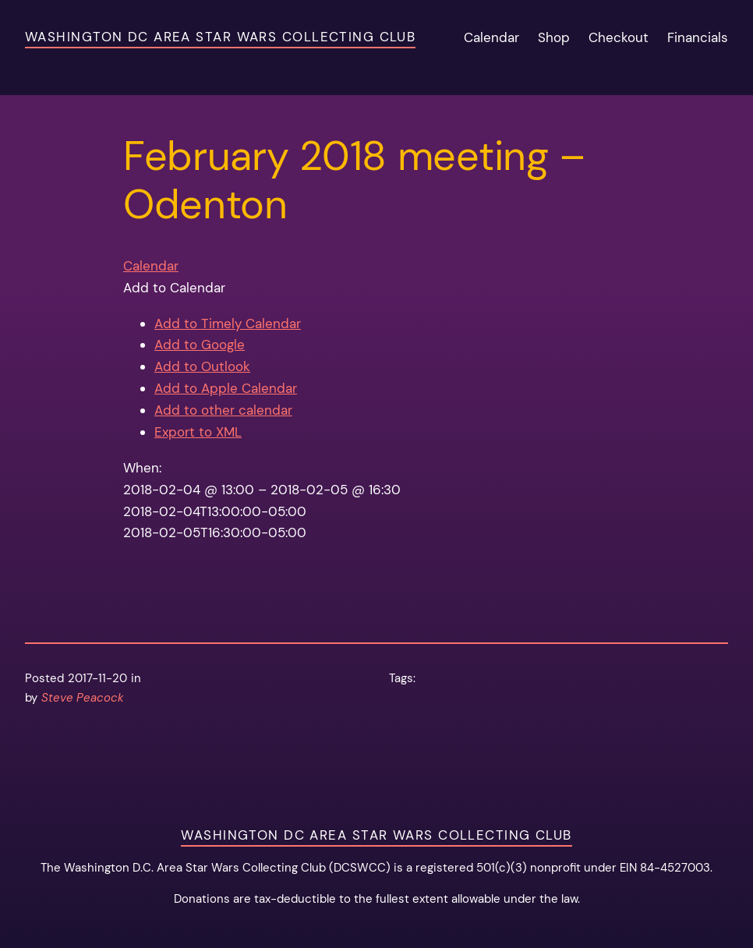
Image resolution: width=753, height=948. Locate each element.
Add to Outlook (202, 366)
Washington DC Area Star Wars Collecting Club (220, 36)
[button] (174, 287)
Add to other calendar (223, 410)
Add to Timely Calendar (227, 323)
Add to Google (199, 344)
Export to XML (198, 431)
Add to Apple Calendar (225, 388)
